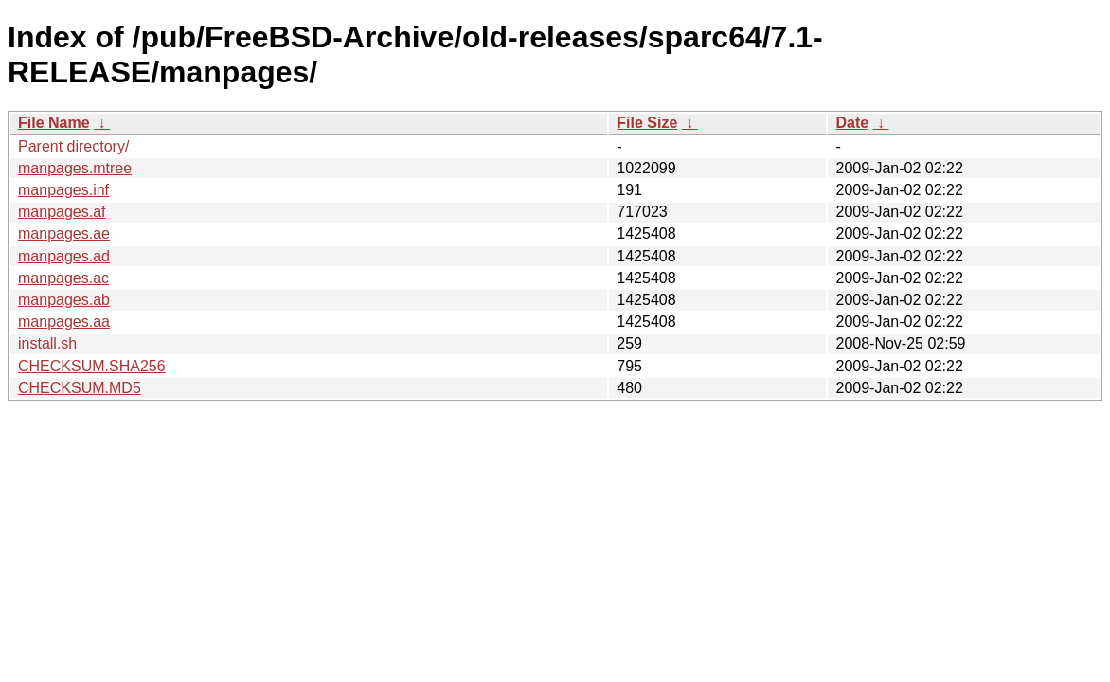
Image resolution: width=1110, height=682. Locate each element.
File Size (647, 123)
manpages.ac (63, 278)
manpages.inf (63, 190)
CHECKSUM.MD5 (79, 388)
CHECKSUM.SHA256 (92, 366)
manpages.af (62, 212)
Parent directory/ (73, 146)
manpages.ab (64, 300)
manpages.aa (64, 322)
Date (851, 123)
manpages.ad (64, 256)
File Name (54, 123)
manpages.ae (64, 233)
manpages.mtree (75, 168)
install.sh (47, 343)
